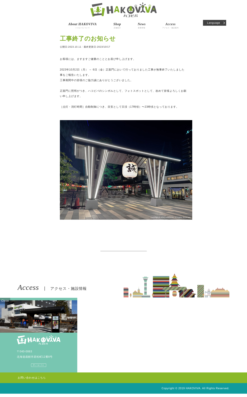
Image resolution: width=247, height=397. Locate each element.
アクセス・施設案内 (170, 22)
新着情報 (142, 22)
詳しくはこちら (38, 367)
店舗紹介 (117, 22)
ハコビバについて (82, 22)
